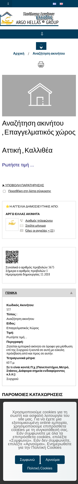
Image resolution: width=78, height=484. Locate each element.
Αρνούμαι (52, 459)
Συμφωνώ (27, 459)
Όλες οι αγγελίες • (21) (39, 231)
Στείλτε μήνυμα (35, 226)
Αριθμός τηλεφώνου (39, 221)
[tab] (39, 293)
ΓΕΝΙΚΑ (11, 293)
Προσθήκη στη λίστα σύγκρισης (29, 191)
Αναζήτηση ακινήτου (49, 53)
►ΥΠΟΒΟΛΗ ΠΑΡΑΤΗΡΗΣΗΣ (23, 185)
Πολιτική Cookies (39, 468)
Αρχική (18, 53)
